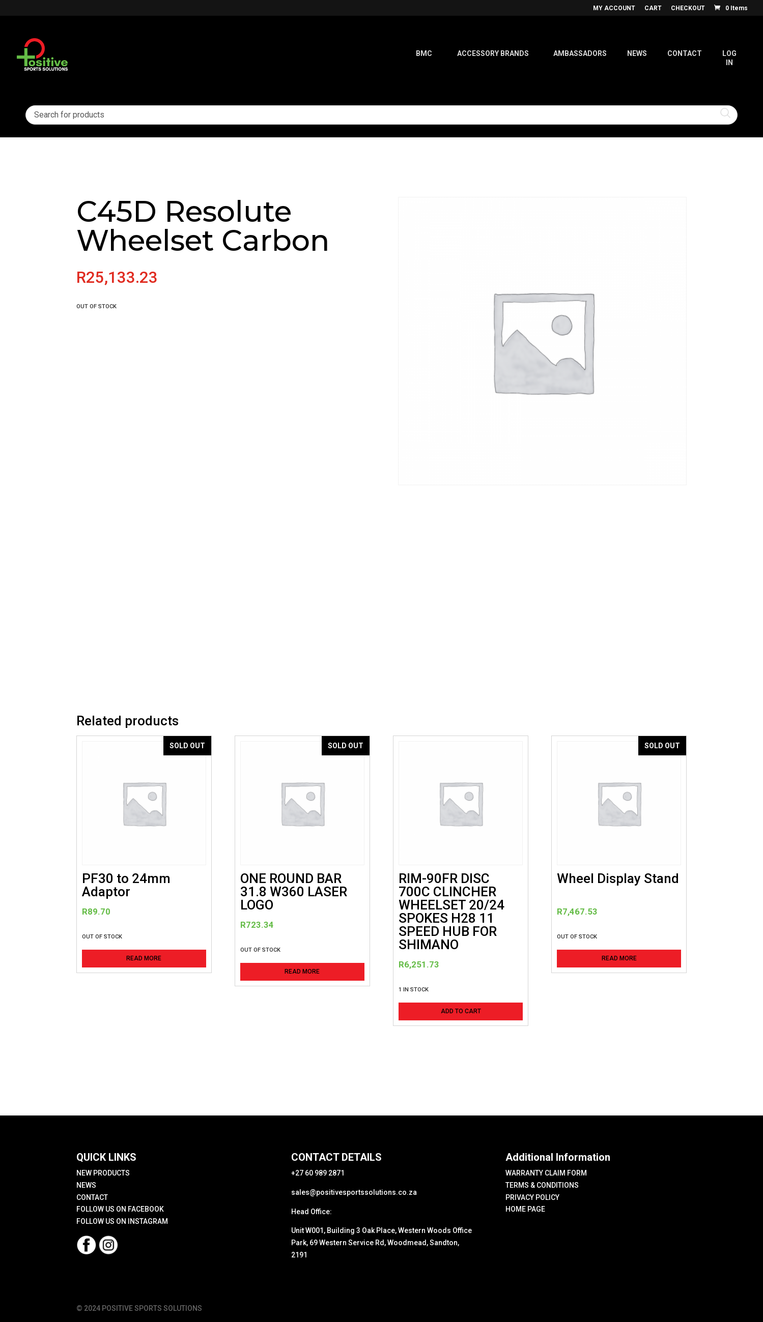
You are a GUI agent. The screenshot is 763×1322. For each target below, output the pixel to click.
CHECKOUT (688, 8)
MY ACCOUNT (614, 8)
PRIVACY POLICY (532, 1197)
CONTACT (92, 1197)
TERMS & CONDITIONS (542, 1185)
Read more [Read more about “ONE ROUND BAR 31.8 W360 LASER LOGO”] (302, 971)
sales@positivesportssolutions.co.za (354, 1192)
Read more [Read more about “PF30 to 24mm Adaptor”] (143, 958)
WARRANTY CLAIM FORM (546, 1173)
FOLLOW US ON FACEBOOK (120, 1209)
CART (653, 8)
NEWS (86, 1185)
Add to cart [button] (461, 1011)
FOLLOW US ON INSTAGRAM (122, 1221)
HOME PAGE (525, 1209)
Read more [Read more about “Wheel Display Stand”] (619, 958)
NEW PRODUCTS (103, 1173)
